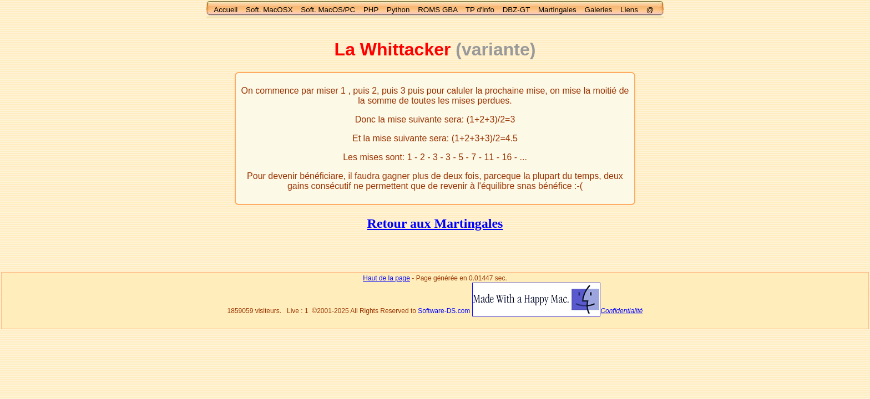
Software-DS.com (444, 311)
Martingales (557, 10)
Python (398, 10)
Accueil (225, 10)
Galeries (599, 10)
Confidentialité (621, 311)
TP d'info (480, 10)
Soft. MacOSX (269, 10)
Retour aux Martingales (435, 223)
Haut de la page (386, 278)
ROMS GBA (437, 10)
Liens (629, 10)
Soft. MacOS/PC (328, 10)
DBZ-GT (516, 10)
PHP (370, 10)
